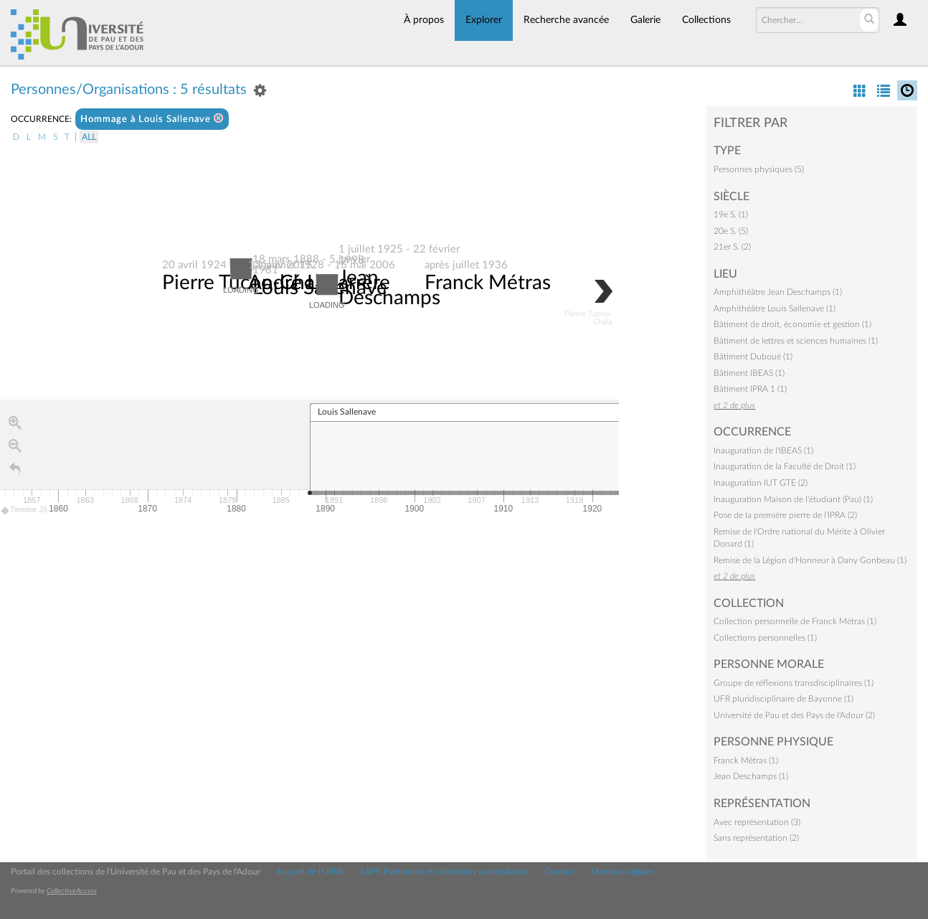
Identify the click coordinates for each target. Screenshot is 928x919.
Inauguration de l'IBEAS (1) (763, 450)
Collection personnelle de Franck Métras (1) (795, 621)
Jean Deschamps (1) (751, 776)
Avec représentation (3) (757, 822)
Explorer (483, 20)
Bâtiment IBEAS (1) (749, 373)
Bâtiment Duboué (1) (753, 356)
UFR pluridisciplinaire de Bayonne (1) (783, 698)
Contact (559, 871)
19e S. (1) (731, 214)
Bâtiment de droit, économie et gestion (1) (792, 324)
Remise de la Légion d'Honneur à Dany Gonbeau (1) (810, 560)
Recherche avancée (566, 20)
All (89, 137)
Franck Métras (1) (746, 760)
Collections (706, 20)
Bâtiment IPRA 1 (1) (750, 389)
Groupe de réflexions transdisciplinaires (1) (793, 683)
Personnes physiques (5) (759, 169)
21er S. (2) (732, 246)
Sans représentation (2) (756, 838)
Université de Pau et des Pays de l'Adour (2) (794, 715)
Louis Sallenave (319, 288)
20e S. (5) (731, 231)
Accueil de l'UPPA (310, 871)
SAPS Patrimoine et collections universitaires (444, 871)
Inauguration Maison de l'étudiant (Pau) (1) (793, 499)
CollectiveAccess (72, 891)
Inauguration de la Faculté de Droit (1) (785, 466)
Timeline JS (24, 511)
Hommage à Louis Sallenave (152, 118)
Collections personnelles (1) (765, 637)
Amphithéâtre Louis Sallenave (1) (774, 308)
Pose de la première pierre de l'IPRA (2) (785, 515)
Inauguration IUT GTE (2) (761, 483)
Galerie (645, 20)
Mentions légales (622, 871)
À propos (424, 20)
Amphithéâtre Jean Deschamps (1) (778, 292)
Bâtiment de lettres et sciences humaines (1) (796, 340)
